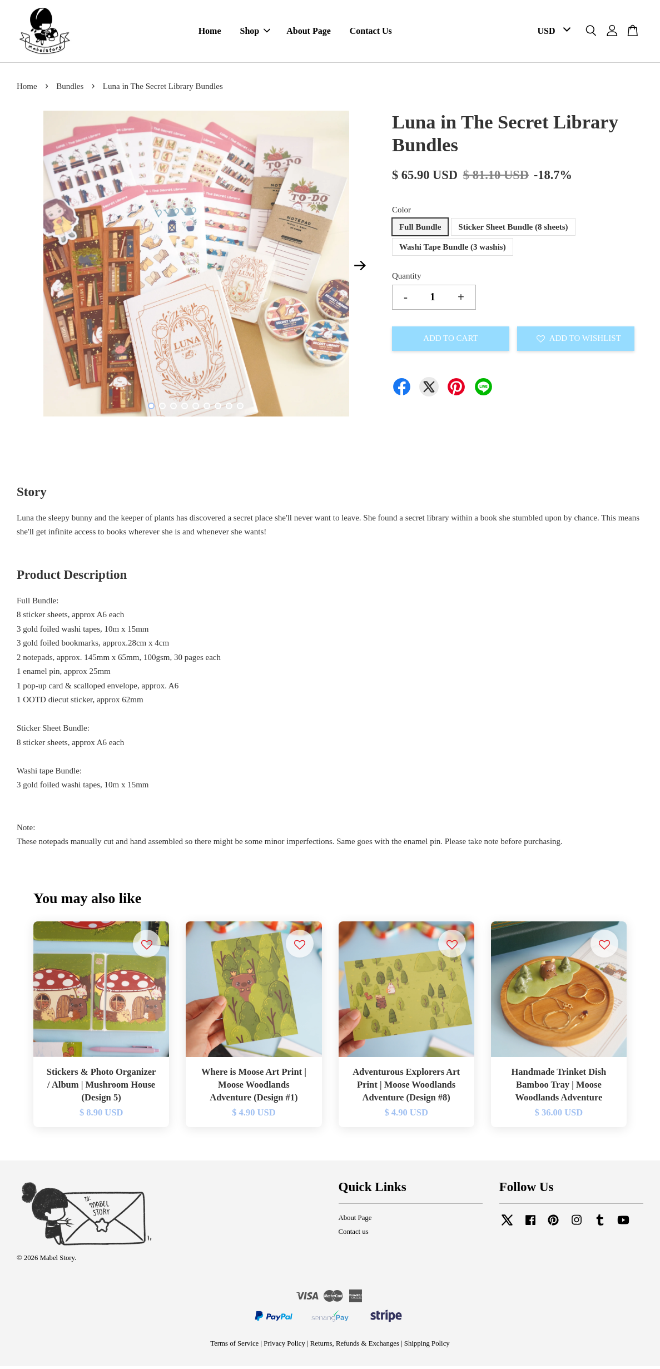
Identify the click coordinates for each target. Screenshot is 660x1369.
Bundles (69, 89)
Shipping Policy (427, 1346)
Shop (255, 32)
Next (360, 268)
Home (210, 32)
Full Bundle (420, 229)
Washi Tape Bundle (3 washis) (452, 249)
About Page (308, 32)
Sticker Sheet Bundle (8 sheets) (513, 229)
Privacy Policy (284, 1346)
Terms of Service (234, 1346)
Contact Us (371, 32)
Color (401, 211)
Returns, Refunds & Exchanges (354, 1346)
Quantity (406, 278)
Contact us (354, 1234)
